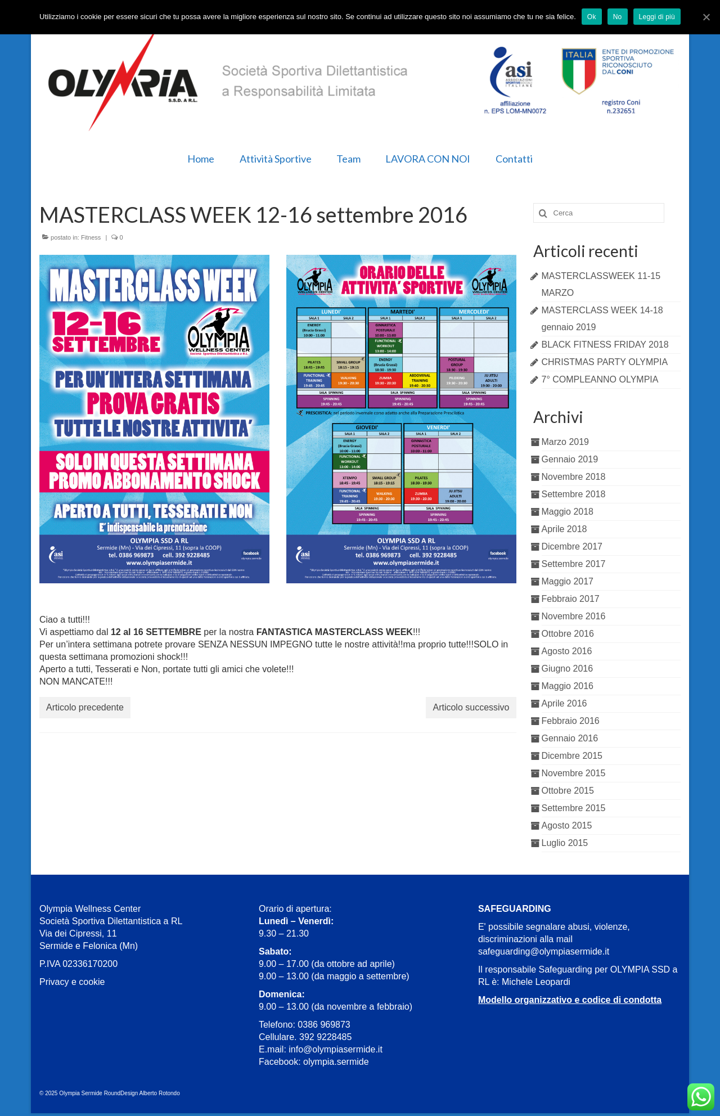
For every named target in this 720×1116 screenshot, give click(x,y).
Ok (591, 17)
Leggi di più (657, 17)
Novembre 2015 (574, 773)
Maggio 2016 (568, 686)
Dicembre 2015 (572, 755)
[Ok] (706, 16)
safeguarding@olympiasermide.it (543, 951)
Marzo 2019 (566, 442)
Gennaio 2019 (570, 459)
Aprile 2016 (564, 703)
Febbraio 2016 (571, 721)
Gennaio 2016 (570, 738)
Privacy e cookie (72, 982)
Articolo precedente (85, 707)
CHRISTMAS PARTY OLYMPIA (605, 362)
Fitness (91, 237)
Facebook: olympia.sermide (314, 1061)
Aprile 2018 (564, 529)
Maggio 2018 (568, 511)
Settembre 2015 (574, 808)
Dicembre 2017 (572, 546)
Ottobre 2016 (568, 633)
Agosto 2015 (567, 825)
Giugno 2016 (567, 668)
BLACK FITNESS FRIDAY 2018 (605, 344)
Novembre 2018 (574, 477)
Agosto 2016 (567, 651)
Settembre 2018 (574, 494)
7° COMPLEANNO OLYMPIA (600, 379)
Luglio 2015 (565, 843)
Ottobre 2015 (568, 790)
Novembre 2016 (574, 616)
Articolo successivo (471, 707)
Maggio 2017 (568, 581)
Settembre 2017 (574, 564)
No (617, 17)
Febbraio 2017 (571, 599)
